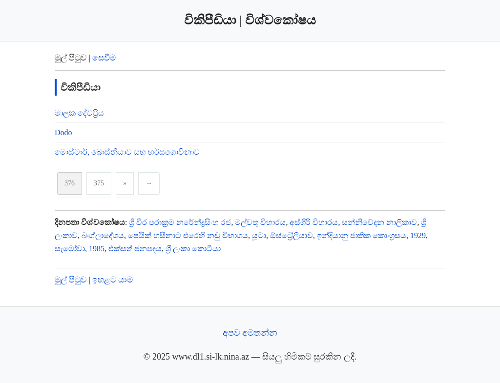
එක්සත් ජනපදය (135, 248)
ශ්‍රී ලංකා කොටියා (193, 248)
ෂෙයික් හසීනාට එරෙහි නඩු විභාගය (188, 235)
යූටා (259, 235)
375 (99, 183)
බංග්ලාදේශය (103, 235)
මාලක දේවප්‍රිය (79, 113)
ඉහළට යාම (112, 279)
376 (69, 183)
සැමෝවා (70, 248)
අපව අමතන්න (250, 333)
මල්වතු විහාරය (260, 222)
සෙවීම (104, 57)
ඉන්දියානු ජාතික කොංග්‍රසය (361, 235)
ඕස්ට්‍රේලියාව (291, 235)
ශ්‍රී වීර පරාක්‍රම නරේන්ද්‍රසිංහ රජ (180, 222)
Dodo (63, 132)
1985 (96, 248)
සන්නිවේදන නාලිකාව (379, 222)
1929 (418, 235)
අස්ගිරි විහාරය (314, 222)
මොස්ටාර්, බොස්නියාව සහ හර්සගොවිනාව (127, 152)
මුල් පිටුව (70, 279)
